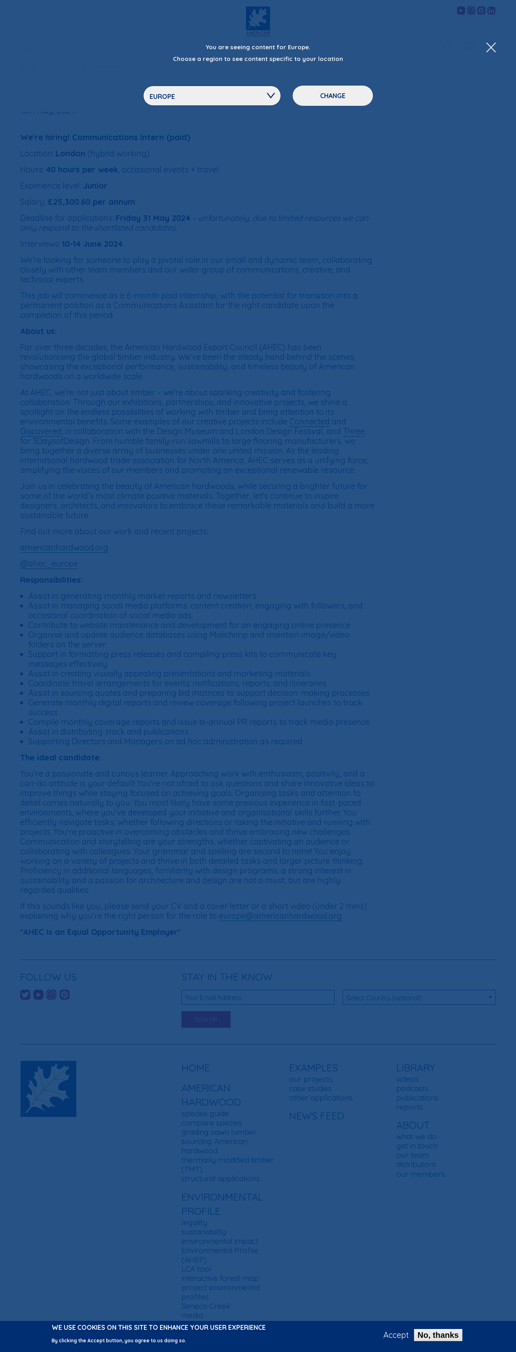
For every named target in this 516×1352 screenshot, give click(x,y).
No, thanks (438, 1335)
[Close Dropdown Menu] (491, 48)
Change (332, 96)
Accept (396, 1335)
